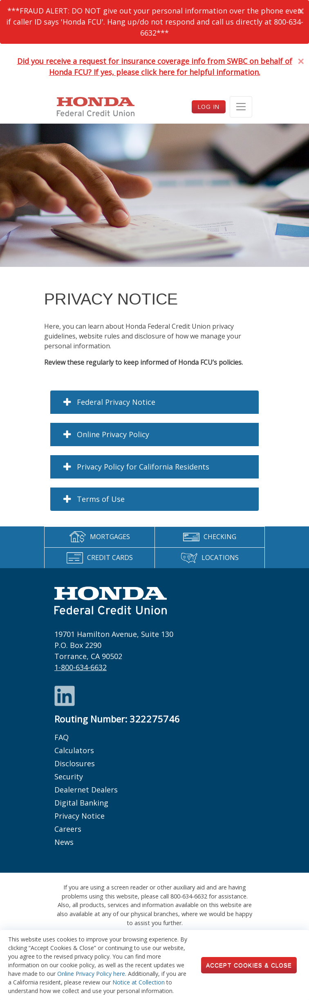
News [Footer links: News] (64, 842)
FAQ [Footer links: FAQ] (61, 737)
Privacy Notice (79, 816)
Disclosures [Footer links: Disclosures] (74, 763)
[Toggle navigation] (241, 106)
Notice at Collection (138, 982)
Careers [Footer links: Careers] (67, 829)
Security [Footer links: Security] (68, 776)
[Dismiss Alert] (301, 10)
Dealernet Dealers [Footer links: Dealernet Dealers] (86, 790)
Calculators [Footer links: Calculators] (74, 750)
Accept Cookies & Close (249, 965)
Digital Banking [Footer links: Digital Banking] (81, 803)
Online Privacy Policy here (91, 973)
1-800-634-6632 (80, 667)
